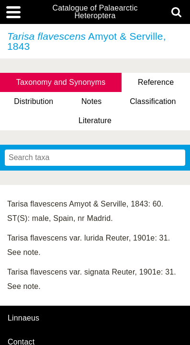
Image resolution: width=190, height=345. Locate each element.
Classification (153, 101)
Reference (156, 82)
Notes (91, 101)
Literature (95, 120)
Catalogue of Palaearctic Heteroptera (94, 12)
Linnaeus (23, 318)
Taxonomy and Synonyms (61, 82)
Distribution (33, 101)
